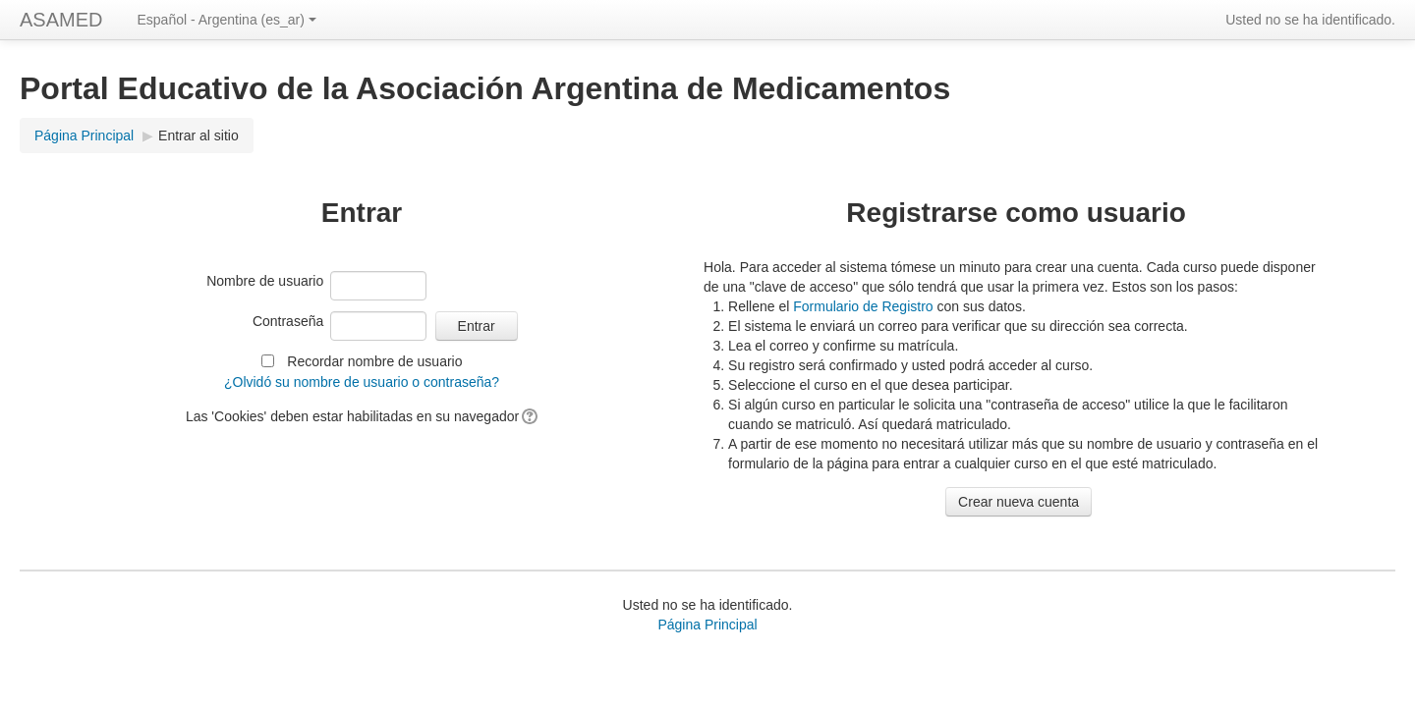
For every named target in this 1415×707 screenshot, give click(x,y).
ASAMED (61, 19)
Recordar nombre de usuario (374, 361)
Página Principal (84, 135)
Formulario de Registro (863, 306)
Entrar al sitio (198, 135)
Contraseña (288, 321)
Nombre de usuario (264, 281)
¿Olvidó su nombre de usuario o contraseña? (361, 382)
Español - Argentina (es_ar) (226, 19)
